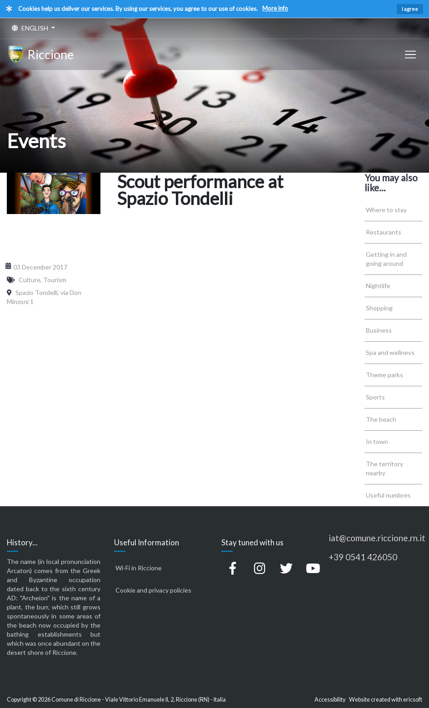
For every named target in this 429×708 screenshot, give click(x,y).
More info (275, 8)
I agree (410, 9)
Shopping (379, 308)
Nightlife (378, 285)
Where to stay (386, 210)
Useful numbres (388, 495)
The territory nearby (384, 468)
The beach (381, 419)
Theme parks (384, 375)
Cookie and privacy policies (153, 590)
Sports (375, 397)
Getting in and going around (386, 258)
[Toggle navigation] (410, 54)
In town (377, 441)
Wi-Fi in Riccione (138, 568)
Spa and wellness (390, 352)
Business (379, 330)
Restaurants (383, 232)
